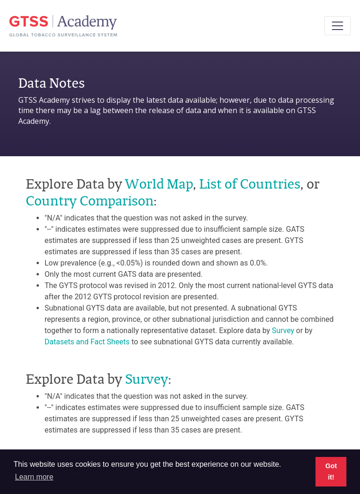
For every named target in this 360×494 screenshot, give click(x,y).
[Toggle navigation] (337, 25)
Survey (283, 330)
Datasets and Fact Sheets (87, 341)
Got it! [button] (331, 471)
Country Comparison (90, 200)
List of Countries (249, 183)
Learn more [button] (34, 477)
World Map (159, 183)
